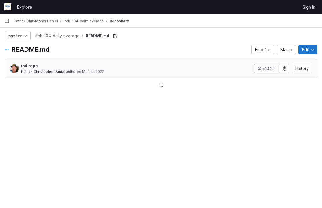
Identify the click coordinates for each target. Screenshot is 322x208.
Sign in (309, 7)
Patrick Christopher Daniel (43, 71)
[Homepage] (7, 7)
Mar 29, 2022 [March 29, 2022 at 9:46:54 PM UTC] (93, 71)
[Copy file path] (115, 35)
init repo (29, 65)
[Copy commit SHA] (284, 68)
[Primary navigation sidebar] (7, 20)
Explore (24, 7)
